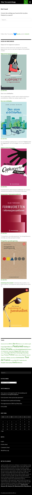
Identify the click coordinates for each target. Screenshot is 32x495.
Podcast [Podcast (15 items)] (6, 355)
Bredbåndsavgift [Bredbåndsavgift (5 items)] (27, 343)
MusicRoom (27, 486)
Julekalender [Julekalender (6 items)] (5, 351)
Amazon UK (4, 486)
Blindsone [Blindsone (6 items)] (20, 343)
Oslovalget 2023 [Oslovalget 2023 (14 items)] (8, 353)
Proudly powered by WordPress (8, 493)
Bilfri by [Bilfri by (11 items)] (11, 343)
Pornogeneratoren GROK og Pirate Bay (11, 403)
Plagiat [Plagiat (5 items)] (2, 355)
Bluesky (17, 34)
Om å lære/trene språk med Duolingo (10, 400)
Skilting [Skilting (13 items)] (8, 357)
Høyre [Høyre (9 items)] (29, 349)
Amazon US (24, 484)
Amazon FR (11, 486)
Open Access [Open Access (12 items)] (25, 351)
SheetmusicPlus (19, 486)
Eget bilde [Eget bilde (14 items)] (7, 346)
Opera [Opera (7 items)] (2, 353)
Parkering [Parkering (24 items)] (19, 353)
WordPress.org (5, 450)
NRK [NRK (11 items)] (20, 351)
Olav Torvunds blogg (8, 2)
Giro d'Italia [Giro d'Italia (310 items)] (6, 349)
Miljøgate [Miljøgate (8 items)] (16, 351)
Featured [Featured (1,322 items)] (18, 346)
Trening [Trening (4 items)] (12, 360)
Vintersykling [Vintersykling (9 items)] (9, 362)
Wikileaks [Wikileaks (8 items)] (20, 362)
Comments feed (5, 447)
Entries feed (4, 444)
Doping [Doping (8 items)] (2, 346)
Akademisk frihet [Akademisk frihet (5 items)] (5, 343)
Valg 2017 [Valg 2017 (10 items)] (16, 360)
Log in (2, 441)
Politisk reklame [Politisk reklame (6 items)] (18, 355)
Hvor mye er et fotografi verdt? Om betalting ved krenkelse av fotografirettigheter (14, 393)
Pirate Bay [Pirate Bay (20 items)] (25, 353)
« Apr (2, 431)
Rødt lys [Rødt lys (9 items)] (24, 355)
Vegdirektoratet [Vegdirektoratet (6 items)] (23, 360)
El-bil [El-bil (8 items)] (11, 346)
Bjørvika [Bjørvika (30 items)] (15, 344)
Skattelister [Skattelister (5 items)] (3, 357)
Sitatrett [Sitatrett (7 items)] (28, 355)
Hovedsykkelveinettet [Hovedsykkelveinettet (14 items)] (22, 349)
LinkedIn (27, 34)
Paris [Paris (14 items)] (14, 353)
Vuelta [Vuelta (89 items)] (14, 362)
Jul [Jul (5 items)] (1, 351)
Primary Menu (30, 2)
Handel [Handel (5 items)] (14, 349)
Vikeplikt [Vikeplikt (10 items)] (3, 362)
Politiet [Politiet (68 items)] (12, 355)
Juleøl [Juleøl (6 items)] (10, 351)
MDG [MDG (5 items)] (13, 351)
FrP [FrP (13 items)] (29, 346)
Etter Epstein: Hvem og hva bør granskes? (12, 397)
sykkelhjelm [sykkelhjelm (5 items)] (13, 357)
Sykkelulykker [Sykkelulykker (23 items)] (20, 357)
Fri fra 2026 (4, 406)
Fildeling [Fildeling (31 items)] (25, 346)
